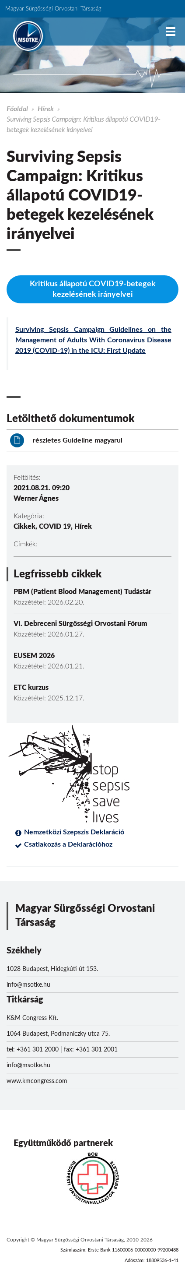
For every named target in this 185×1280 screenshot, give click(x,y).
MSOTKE (28, 36)
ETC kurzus (31, 687)
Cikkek (24, 526)
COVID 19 (55, 526)
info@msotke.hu (28, 985)
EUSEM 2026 (34, 655)
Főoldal (17, 109)
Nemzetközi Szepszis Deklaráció (74, 832)
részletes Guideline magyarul (66, 440)
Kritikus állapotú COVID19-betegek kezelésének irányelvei (93, 289)
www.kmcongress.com (37, 1081)
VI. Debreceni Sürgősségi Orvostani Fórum (80, 623)
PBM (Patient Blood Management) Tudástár (82, 591)
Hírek (46, 109)
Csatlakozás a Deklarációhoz (68, 844)
